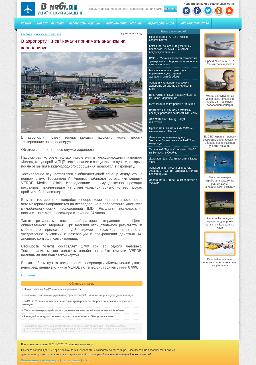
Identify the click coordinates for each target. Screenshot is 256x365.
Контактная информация (40, 360)
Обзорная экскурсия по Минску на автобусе (48, 326)
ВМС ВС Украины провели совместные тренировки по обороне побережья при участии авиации (173, 61)
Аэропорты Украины (84, 23)
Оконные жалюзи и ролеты (112, 328)
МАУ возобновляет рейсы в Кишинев (172, 104)
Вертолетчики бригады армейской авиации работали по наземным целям (173, 111)
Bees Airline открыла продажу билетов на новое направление (172, 96)
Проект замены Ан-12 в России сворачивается (52, 289)
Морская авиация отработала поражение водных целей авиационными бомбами (74, 310)
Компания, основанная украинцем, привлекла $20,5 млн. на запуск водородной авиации (79, 295)
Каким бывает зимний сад (88, 326)
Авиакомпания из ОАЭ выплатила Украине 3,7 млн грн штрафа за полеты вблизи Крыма (173, 171)
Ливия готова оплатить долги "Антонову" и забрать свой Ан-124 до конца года (172, 140)
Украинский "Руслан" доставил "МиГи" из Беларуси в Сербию (172, 151)
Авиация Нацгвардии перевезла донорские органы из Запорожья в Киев (69, 316)
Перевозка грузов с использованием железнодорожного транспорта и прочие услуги (74, 327)
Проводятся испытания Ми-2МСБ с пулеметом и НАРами (171, 130)
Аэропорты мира (161, 23)
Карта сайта (71, 360)
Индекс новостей (140, 354)
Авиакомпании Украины (124, 23)
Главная (25, 23)
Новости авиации (50, 23)
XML (86, 360)
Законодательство (194, 23)
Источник (28, 275)
